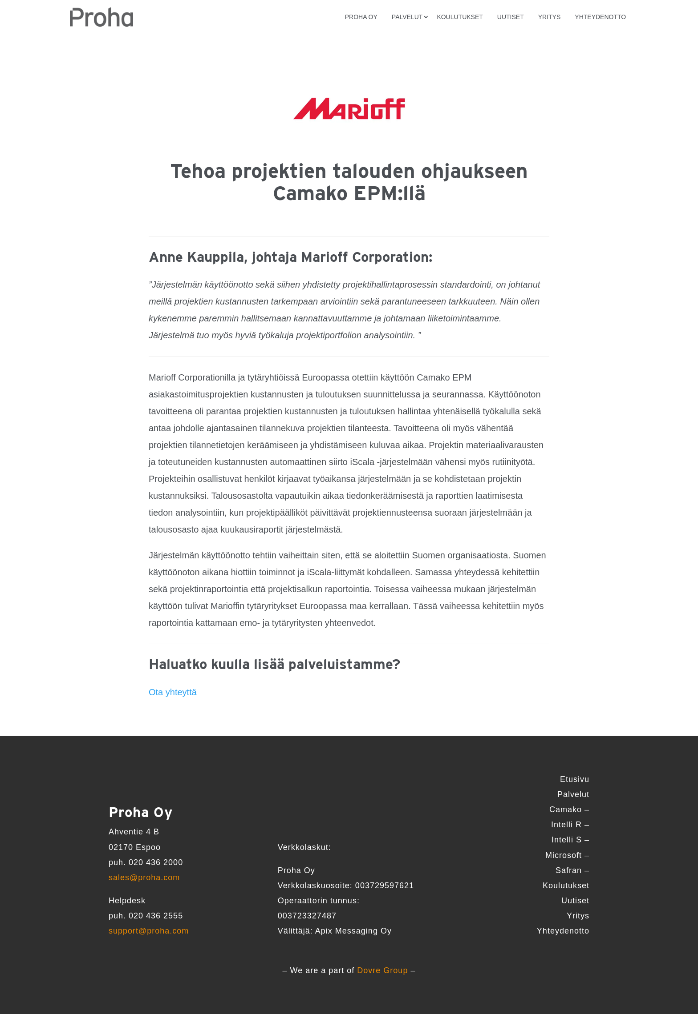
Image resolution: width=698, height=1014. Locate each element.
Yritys (549, 16)
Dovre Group (382, 970)
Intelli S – (570, 839)
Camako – (569, 809)
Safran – (572, 870)
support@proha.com (149, 930)
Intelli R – (570, 824)
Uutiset (510, 16)
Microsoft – (567, 855)
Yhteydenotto (600, 16)
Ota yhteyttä (173, 692)
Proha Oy (361, 16)
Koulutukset (460, 16)
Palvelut (407, 16)
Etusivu (574, 779)
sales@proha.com (144, 877)
